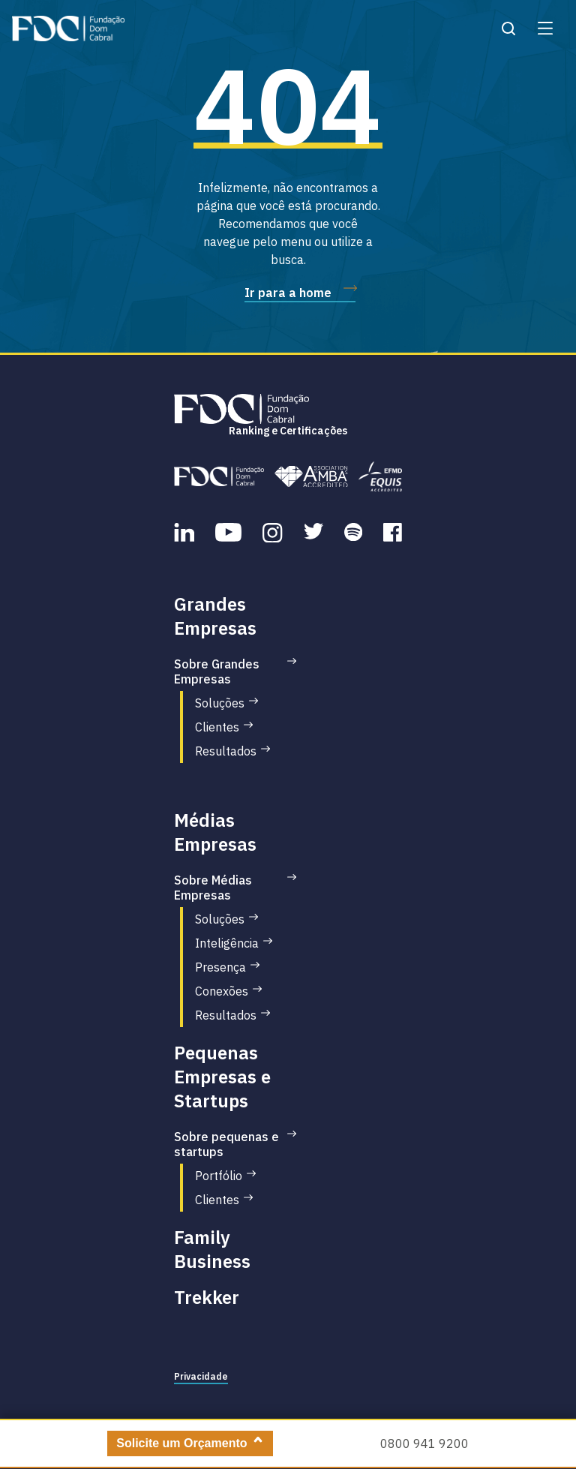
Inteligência (227, 943)
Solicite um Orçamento (181, 1443)
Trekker (206, 1297)
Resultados (225, 751)
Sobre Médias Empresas (213, 888)
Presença (220, 967)
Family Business (212, 1249)
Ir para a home (288, 292)
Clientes (217, 726)
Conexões (221, 991)
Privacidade (201, 1376)
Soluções (219, 702)
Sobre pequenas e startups (226, 1144)
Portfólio (218, 1175)
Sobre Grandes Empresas (217, 671)
